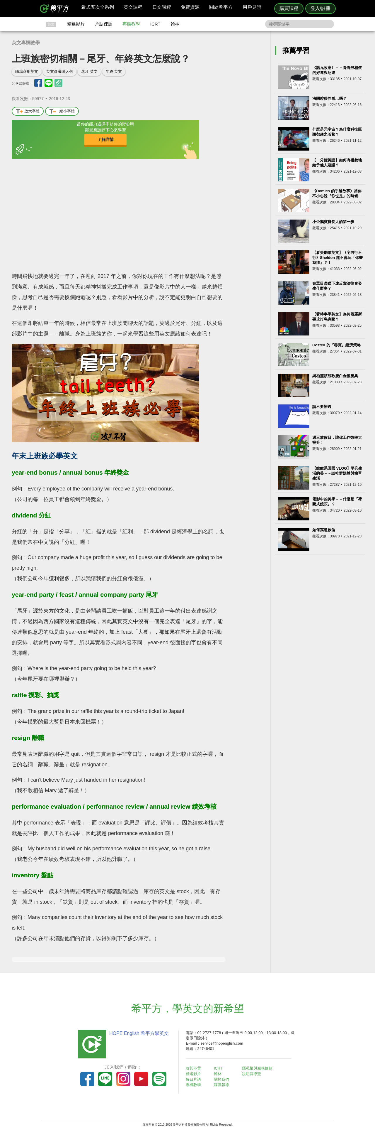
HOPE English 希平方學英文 (138, 1033)
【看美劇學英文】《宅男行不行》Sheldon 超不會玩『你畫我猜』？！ (337, 257)
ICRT (155, 23)
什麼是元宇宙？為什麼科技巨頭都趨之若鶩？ (337, 131)
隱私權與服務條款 (258, 1068)
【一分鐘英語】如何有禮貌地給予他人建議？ (337, 162)
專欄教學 (131, 23)
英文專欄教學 (26, 42)
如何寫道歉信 (323, 530)
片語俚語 (103, 23)
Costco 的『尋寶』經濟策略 (336, 345)
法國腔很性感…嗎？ (329, 98)
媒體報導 (222, 1084)
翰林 (175, 23)
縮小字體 (62, 111)
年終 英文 (114, 71)
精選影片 (76, 23)
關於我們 (222, 1079)
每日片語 (194, 1079)
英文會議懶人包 (59, 71)
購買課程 (288, 8)
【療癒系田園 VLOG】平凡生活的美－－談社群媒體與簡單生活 (337, 473)
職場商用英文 (26, 71)
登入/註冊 (320, 8)
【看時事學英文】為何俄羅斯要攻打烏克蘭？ (337, 316)
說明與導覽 (252, 1074)
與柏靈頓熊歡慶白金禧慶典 (335, 376)
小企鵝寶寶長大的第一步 (333, 222)
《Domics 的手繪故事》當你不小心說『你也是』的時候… (337, 193)
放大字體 (28, 111)
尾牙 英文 (89, 71)
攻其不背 (194, 1068)
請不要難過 (321, 406)
